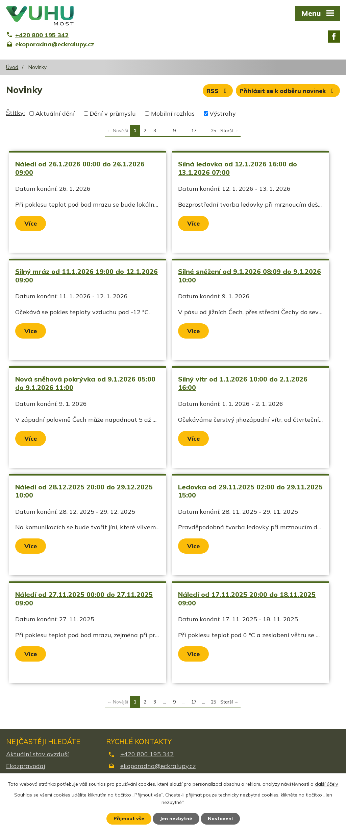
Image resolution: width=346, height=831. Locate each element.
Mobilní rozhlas (173, 113)
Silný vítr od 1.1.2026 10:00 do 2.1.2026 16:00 (242, 383)
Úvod (12, 67)
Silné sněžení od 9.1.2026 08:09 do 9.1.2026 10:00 (249, 275)
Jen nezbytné (176, 818)
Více (30, 223)
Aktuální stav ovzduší (37, 754)
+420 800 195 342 (147, 754)
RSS (217, 91)
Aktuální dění (55, 113)
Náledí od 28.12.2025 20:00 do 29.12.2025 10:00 (84, 491)
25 (213, 130)
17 (194, 130)
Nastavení (220, 818)
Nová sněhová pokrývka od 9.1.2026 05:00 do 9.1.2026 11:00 (85, 383)
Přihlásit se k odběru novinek (288, 91)
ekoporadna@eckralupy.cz (158, 766)
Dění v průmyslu (113, 113)
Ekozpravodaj (25, 766)
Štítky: (15, 113)
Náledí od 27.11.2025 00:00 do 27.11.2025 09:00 (84, 598)
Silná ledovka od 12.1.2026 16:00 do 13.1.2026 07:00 (237, 168)
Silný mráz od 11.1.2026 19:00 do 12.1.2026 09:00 (86, 275)
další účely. (327, 784)
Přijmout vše (129, 818)
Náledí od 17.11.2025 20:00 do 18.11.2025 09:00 (247, 598)
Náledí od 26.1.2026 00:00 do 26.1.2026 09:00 (80, 168)
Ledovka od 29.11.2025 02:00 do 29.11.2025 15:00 (250, 491)
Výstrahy (222, 113)
